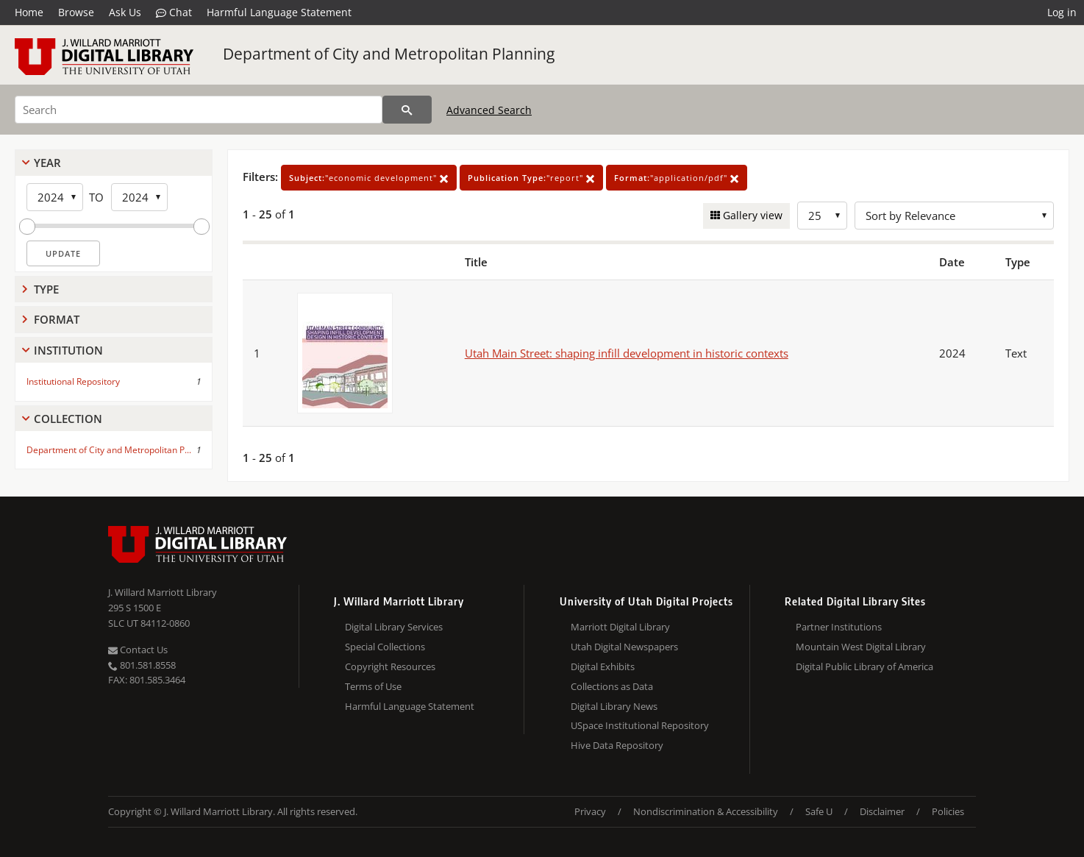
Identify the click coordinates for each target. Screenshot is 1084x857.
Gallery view (751, 215)
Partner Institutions (839, 626)
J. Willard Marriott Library (162, 592)
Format (56, 319)
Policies (948, 811)
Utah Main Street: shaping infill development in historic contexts (626, 353)
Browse (76, 12)
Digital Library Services (394, 626)
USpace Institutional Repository (640, 725)
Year (47, 162)
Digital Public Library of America (864, 666)
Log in (1062, 12)
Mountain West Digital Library (861, 646)
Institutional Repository (73, 381)
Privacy (590, 811)
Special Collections (385, 646)
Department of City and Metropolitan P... (108, 450)
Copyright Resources (390, 666)
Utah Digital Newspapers (624, 646)
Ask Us (125, 12)
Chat (174, 12)
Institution (68, 350)
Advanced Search (489, 110)
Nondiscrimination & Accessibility (705, 811)
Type (46, 289)
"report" (531, 177)
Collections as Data (612, 686)
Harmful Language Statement (279, 12)
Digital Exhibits (603, 666)
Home (29, 12)
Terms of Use (373, 686)
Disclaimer (882, 811)
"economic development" (369, 177)
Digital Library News (614, 706)
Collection (68, 418)
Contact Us (138, 649)
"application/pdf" (676, 177)
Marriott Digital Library (620, 626)
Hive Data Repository (617, 745)
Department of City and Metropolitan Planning (389, 53)
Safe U (818, 811)
